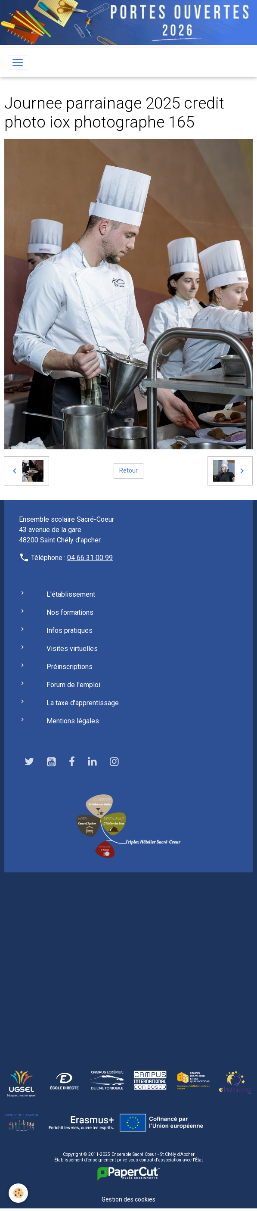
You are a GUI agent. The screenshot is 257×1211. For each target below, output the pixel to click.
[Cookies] (18, 1193)
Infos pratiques (69, 630)
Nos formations (69, 612)
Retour (128, 470)
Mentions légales (72, 721)
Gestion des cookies (128, 1199)
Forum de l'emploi (73, 685)
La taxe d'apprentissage (82, 703)
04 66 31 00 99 (90, 558)
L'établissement (70, 594)
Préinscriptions (69, 667)
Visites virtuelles (72, 648)
